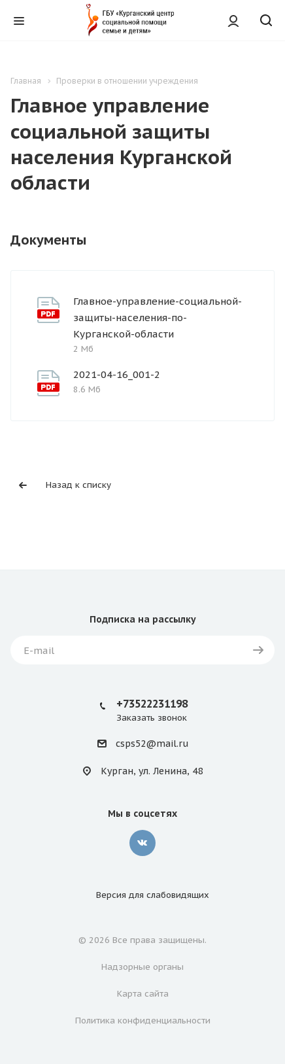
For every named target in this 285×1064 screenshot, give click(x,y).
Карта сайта (143, 993)
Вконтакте (142, 843)
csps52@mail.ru (152, 744)
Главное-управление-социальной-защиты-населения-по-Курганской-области (157, 317)
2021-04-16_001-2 (116, 374)
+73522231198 (152, 703)
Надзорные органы (142, 966)
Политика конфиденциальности (142, 1020)
